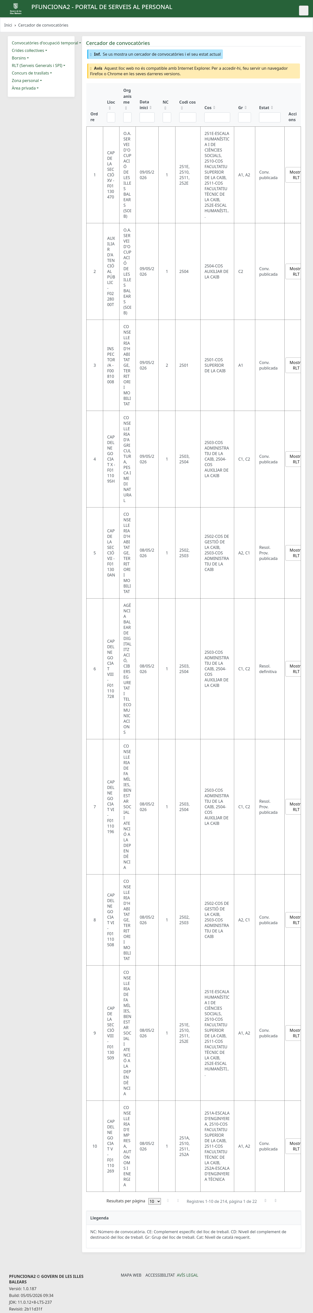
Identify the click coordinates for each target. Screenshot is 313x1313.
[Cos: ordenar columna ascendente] (217, 104)
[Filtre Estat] (269, 117)
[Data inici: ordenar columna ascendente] (147, 104)
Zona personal (25, 80)
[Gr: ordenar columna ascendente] (244, 104)
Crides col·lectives (28, 50)
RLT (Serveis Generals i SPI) (37, 65)
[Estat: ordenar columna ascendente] (269, 104)
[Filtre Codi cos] (187, 117)
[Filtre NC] (167, 117)
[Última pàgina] (275, 1200)
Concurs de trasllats (30, 73)
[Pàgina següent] (265, 1200)
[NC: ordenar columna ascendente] (167, 104)
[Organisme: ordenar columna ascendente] (127, 104)
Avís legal (187, 1275)
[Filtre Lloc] (111, 117)
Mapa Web (131, 1275)
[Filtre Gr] (244, 117)
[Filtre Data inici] (147, 117)
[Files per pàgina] (154, 1201)
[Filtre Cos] (217, 117)
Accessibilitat (160, 1275)
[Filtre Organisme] (127, 117)
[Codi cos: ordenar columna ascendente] (187, 104)
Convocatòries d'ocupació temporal (45, 43)
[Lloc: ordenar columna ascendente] (111, 104)
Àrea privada (24, 88)
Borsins (19, 58)
